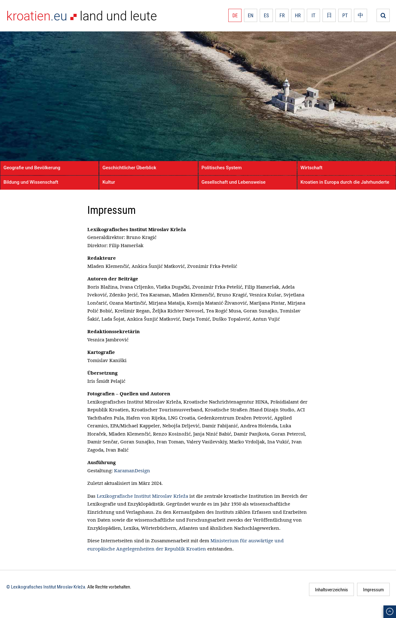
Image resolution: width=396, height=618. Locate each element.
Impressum (373, 589)
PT (345, 15)
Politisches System (222, 168)
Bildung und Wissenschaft (30, 182)
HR (298, 15)
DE (235, 15)
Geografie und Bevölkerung (31, 168)
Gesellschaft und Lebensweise (234, 182)
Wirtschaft (312, 168)
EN (250, 15)
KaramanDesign (132, 470)
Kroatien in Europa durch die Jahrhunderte (345, 182)
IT (313, 15)
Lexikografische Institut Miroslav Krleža (142, 496)
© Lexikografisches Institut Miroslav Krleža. (46, 586)
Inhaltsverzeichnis (331, 589)
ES (266, 15)
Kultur (108, 182)
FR (282, 15)
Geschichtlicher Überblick (129, 168)
